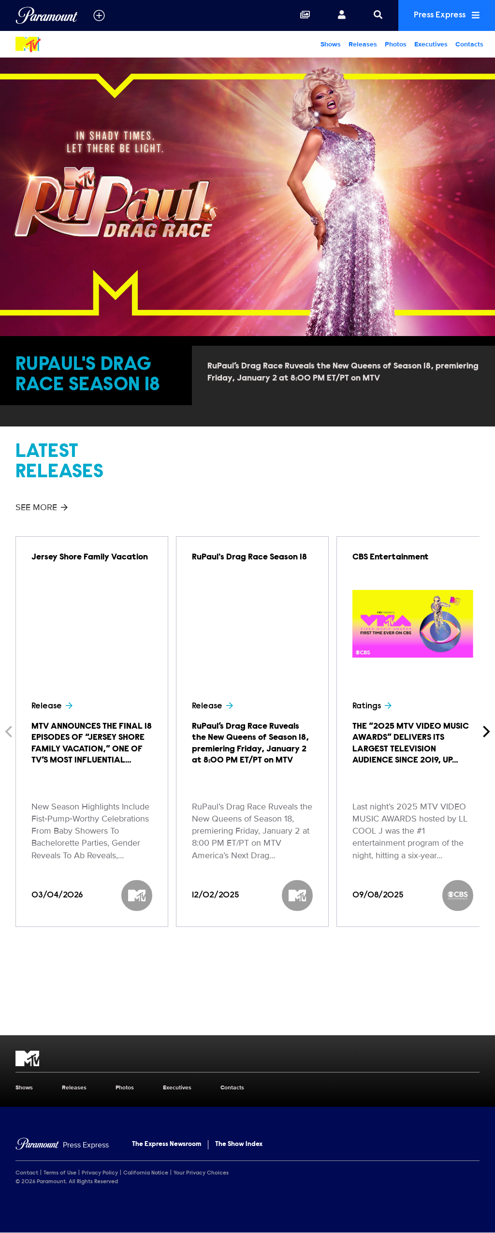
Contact (26, 1173)
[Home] (62, 1145)
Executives (431, 44)
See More (41, 507)
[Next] (485, 731)
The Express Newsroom (166, 1144)
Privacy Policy (100, 1173)
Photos (396, 44)
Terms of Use (60, 1173)
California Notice (145, 1173)
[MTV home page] (247, 1058)
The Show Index (238, 1144)
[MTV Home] (62, 44)
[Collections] (305, 15)
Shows (330, 44)
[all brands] (99, 15)
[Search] (378, 15)
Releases (363, 44)
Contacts (469, 44)
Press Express (447, 15)
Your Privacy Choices (201, 1173)
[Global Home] (46, 15)
